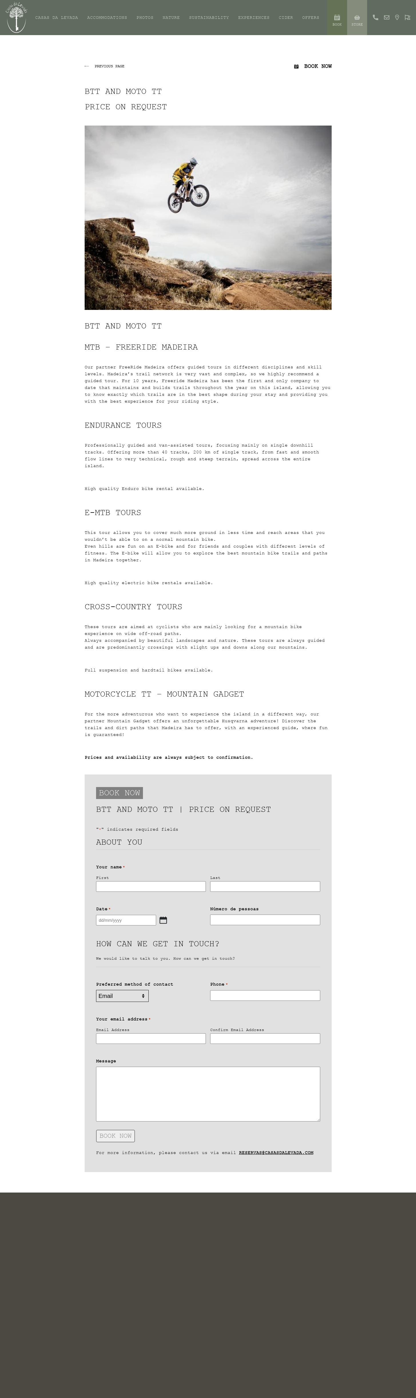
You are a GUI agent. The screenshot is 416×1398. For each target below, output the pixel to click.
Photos (145, 17)
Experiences (254, 17)
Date (103, 909)
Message (106, 1061)
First (102, 877)
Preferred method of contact (134, 984)
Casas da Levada (56, 17)
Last (215, 877)
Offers (310, 17)
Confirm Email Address (237, 1029)
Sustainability (209, 17)
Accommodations (107, 17)
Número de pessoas (234, 908)
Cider (286, 17)
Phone (219, 984)
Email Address (113, 1029)
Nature (171, 17)
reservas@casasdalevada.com (276, 1152)
